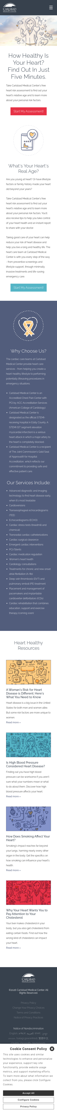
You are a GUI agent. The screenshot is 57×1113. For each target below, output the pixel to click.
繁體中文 (43, 1038)
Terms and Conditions (28, 1012)
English (13, 1033)
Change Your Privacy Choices (28, 1007)
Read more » (13, 722)
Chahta (15, 1043)
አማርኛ (22, 1033)
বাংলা (37, 1033)
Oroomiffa (25, 1043)
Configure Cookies (28, 1099)
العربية (30, 1033)
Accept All (28, 1093)
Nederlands (38, 1043)
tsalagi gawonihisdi (26, 1038)
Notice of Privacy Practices (28, 1017)
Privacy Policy (28, 1002)
